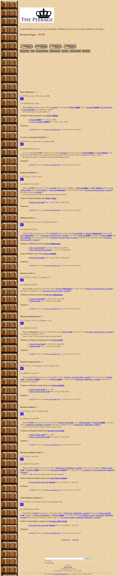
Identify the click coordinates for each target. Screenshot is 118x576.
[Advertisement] (67, 73)
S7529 (32, 129)
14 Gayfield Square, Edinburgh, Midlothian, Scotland (80, 517)
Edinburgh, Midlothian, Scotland (88, 379)
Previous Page (75, 51)
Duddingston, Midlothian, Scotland (69, 468)
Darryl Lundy (68, 567)
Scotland (54, 107)
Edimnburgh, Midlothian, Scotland (87, 425)
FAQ (32, 51)
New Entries (24, 51)
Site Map (65, 51)
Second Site (64, 574)
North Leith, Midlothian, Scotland (76, 513)
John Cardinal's (57, 574)
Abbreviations (55, 51)
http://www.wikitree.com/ (52, 129)
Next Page (86, 51)
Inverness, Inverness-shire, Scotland (98, 190)
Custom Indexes (42, 51)
